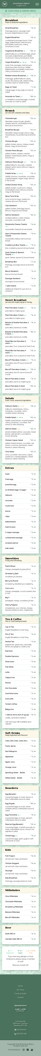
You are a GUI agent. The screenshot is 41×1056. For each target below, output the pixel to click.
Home (20, 986)
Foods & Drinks (20, 994)
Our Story (20, 990)
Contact (20, 997)
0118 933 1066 (20, 1034)
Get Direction (20, 1030)
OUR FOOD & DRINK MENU (22, 11)
